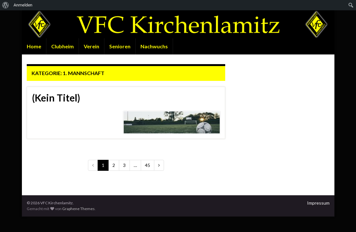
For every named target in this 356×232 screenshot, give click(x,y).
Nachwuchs (154, 46)
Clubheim (62, 46)
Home (34, 46)
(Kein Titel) (56, 97)
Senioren (119, 46)
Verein (91, 46)
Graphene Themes (78, 208)
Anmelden (23, 5)
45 (147, 165)
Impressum (318, 203)
